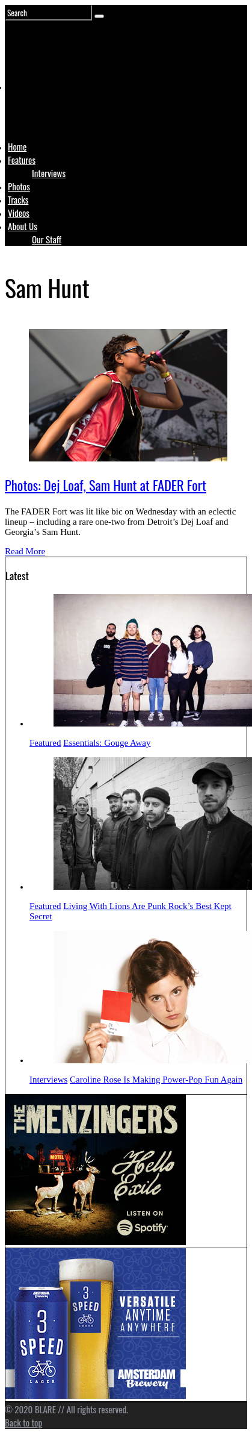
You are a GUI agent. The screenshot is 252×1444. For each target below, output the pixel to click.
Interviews (49, 173)
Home (17, 146)
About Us (22, 226)
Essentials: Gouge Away (106, 743)
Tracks (18, 199)
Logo (38, 110)
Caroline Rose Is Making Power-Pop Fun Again (156, 1079)
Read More (25, 551)
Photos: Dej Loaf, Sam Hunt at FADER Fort (105, 485)
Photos (19, 186)
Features (21, 159)
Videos (18, 212)
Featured (45, 743)
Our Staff (46, 239)
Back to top (23, 1422)
